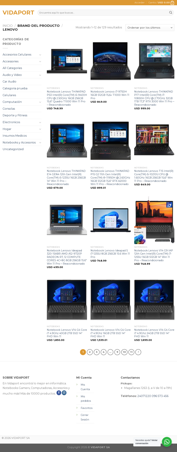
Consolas (9, 108)
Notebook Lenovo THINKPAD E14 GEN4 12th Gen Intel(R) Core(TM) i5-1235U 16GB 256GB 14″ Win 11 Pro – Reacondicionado (66, 177)
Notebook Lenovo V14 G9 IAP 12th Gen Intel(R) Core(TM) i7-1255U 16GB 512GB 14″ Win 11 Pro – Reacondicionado (153, 255)
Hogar (7, 129)
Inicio (8, 26)
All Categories (12, 68)
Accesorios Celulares (17, 54)
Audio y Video (12, 75)
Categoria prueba (15, 88)
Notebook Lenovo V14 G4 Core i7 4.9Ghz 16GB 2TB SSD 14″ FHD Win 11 (111, 333)
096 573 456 (160, 396)
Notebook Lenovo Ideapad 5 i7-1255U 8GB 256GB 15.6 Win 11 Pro (110, 254)
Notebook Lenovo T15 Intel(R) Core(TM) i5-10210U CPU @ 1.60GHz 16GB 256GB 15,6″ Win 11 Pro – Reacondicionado (153, 175)
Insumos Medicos (15, 135)
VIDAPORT (17, 12)
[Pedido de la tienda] (149, 27)
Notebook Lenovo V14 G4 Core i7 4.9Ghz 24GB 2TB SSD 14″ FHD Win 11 (154, 333)
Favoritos (86, 408)
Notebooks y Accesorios (19, 142)
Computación (12, 102)
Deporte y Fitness (15, 115)
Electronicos (11, 122)
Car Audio (9, 81)
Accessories (10, 61)
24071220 (144, 396)
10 (124, 352)
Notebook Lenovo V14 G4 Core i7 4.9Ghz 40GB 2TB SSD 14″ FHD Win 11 (67, 333)
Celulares (9, 95)
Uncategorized (13, 149)
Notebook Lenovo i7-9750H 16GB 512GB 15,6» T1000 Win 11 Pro (110, 95)
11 (131, 352)
